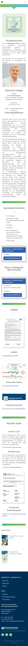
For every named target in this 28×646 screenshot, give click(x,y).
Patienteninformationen (8, 597)
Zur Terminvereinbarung (13, 258)
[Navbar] (2, 2)
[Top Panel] (25, 2)
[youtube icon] (10, 634)
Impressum (5, 580)
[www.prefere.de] (17, 467)
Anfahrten (5, 594)
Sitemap (4, 586)
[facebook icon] (2, 634)
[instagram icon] (6, 634)
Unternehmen (6, 599)
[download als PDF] (12, 356)
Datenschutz (5, 583)
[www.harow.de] (16, 447)
